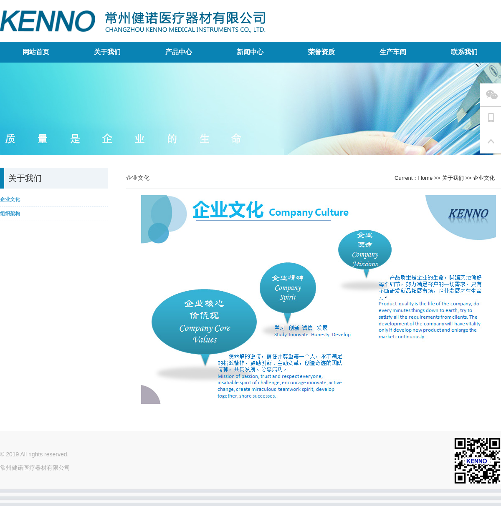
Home (425, 178)
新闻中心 (250, 51)
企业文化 (484, 178)
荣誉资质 (321, 51)
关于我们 (107, 51)
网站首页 (36, 51)
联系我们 (464, 51)
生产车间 (393, 51)
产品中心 (178, 51)
